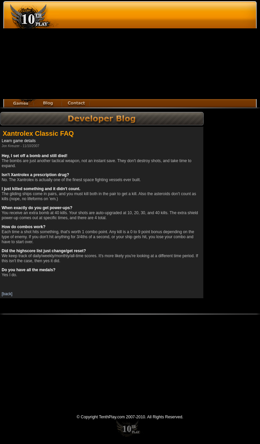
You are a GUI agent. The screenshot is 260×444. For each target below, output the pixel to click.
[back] (7, 294)
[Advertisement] (142, 51)
